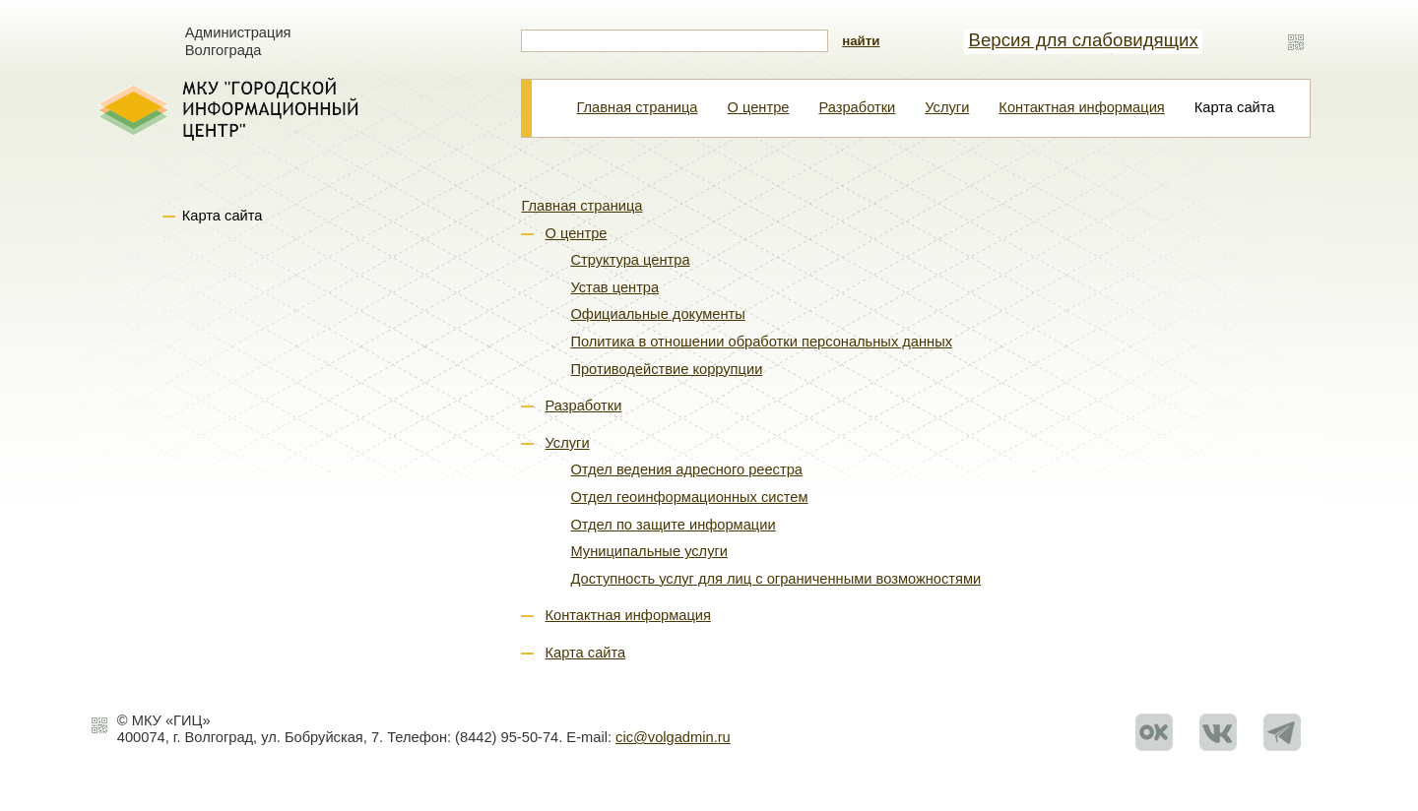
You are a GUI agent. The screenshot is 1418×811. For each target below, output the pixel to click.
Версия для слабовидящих (1082, 40)
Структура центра (629, 260)
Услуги (947, 107)
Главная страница (636, 107)
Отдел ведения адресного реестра (686, 469)
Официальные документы (657, 314)
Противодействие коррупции (666, 369)
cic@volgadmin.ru (673, 737)
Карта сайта (586, 652)
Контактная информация (1081, 107)
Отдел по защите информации (672, 524)
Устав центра (614, 287)
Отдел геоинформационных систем (688, 497)
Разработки (856, 107)
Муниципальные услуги (649, 551)
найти (860, 40)
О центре (758, 107)
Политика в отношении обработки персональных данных (761, 341)
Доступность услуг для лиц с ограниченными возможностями (775, 579)
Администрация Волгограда (238, 41)
